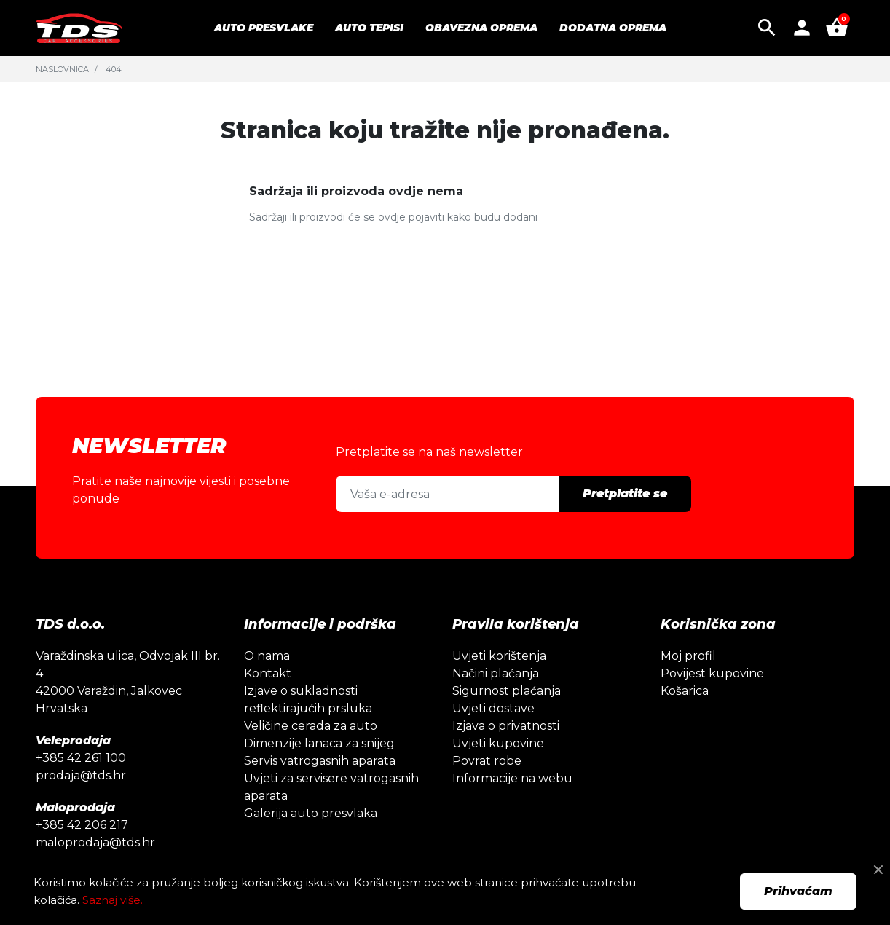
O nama (267, 656)
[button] (766, 27)
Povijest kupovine (712, 673)
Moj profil (688, 656)
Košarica (685, 691)
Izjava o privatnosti (505, 726)
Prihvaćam (798, 891)
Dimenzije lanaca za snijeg (319, 743)
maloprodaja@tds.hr (95, 842)
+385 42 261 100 (81, 758)
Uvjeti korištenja (499, 656)
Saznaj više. (112, 900)
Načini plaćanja (495, 673)
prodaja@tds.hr (81, 775)
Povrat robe (486, 761)
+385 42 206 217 (82, 825)
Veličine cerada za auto (310, 726)
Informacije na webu (512, 778)
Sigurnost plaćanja (506, 691)
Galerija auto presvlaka (310, 813)
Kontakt (267, 673)
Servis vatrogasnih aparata (319, 761)
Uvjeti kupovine (498, 743)
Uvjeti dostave (493, 708)
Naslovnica (62, 69)
